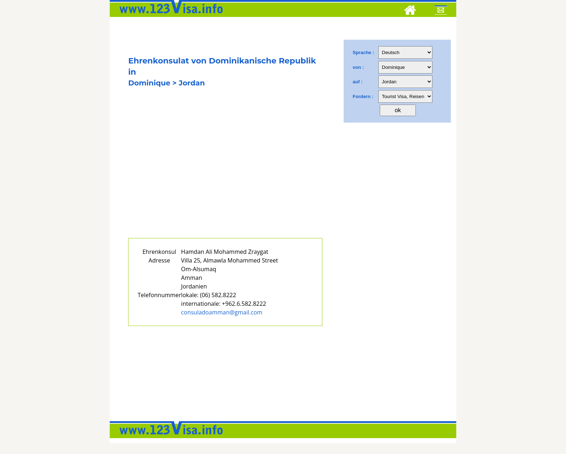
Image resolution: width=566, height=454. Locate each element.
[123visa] (169, 15)
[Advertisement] (225, 172)
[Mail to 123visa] (440, 11)
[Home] (410, 11)
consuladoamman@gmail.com (221, 312)
